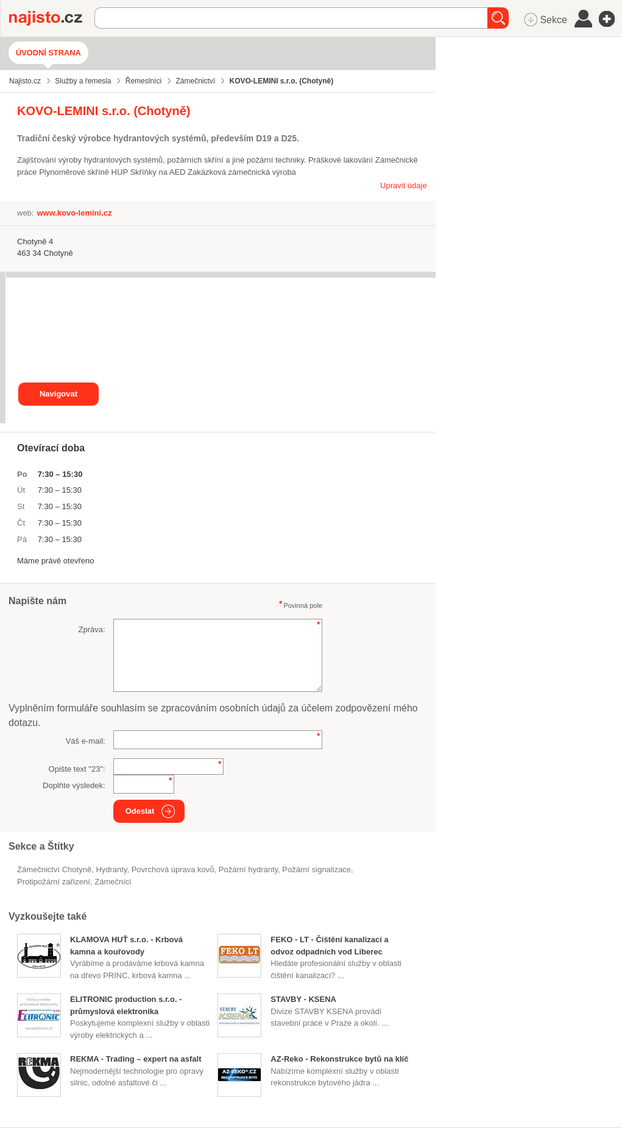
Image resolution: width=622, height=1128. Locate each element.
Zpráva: (92, 629)
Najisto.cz (51, 18)
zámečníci (112, 881)
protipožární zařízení (53, 881)
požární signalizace (316, 869)
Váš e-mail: (85, 741)
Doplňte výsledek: (74, 785)
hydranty (111, 869)
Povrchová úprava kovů (173, 869)
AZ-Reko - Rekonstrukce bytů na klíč (339, 1058)
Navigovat (58, 393)
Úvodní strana (48, 52)
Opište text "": (77, 769)
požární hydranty (248, 869)
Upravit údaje (403, 185)
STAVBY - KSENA (303, 999)
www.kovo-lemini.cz (74, 212)
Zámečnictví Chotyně (54, 869)
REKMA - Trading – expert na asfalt (136, 1058)
